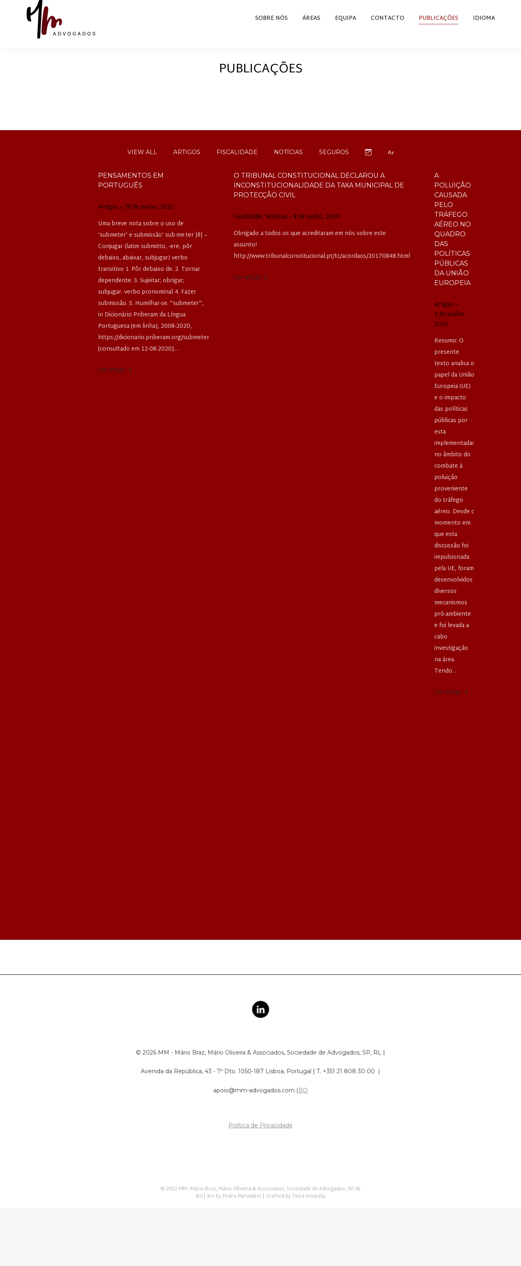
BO (303, 1105)
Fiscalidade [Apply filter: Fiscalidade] (237, 166)
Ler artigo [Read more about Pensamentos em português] (115, 384)
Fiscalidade (248, 232)
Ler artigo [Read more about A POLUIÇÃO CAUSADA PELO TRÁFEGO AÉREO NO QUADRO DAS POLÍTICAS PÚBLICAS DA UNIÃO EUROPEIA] (451, 706)
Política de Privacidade (260, 1140)
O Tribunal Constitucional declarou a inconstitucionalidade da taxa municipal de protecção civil (319, 200)
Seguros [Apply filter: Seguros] (334, 166)
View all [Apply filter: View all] (142, 166)
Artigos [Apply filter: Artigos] (186, 166)
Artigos (108, 222)
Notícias (276, 232)
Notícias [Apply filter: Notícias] (288, 166)
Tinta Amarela (308, 1211)
